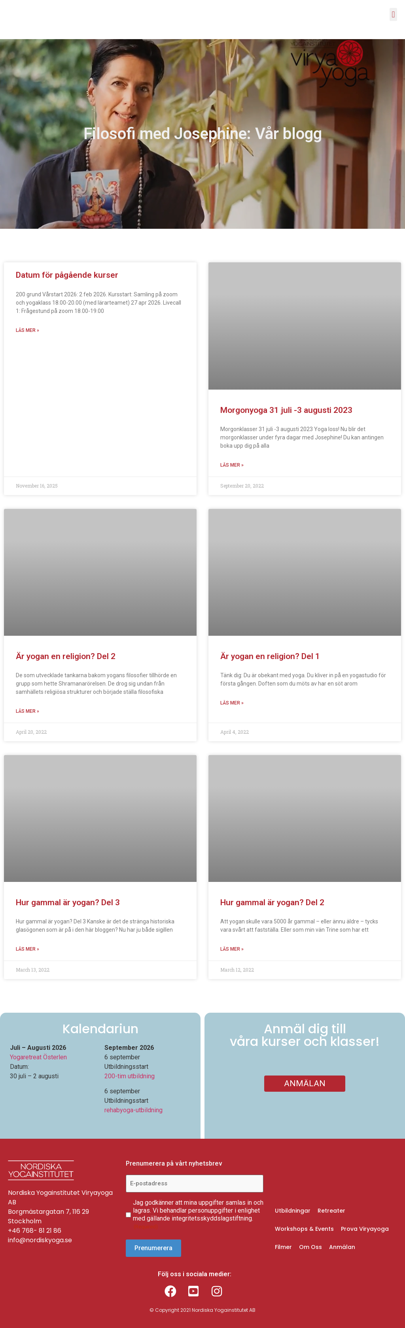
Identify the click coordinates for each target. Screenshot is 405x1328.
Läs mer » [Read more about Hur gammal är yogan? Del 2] (232, 949)
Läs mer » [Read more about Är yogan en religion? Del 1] (232, 703)
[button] (393, 14)
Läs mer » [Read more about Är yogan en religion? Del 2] (27, 711)
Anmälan (342, 1247)
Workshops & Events (304, 1228)
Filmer (283, 1247)
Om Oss (310, 1247)
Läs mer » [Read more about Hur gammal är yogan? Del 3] (27, 949)
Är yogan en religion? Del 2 (65, 656)
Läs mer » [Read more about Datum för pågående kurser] (27, 330)
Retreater (331, 1210)
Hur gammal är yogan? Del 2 (272, 902)
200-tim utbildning (129, 1076)
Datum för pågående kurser (67, 275)
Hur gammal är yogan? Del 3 (68, 902)
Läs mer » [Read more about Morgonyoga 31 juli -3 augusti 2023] (232, 465)
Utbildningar (292, 1210)
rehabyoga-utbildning (133, 1110)
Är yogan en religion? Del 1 (270, 656)
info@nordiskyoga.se (40, 1240)
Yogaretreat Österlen (38, 1057)
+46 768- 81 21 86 (34, 1230)
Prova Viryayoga (365, 1228)
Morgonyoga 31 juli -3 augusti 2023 (287, 410)
